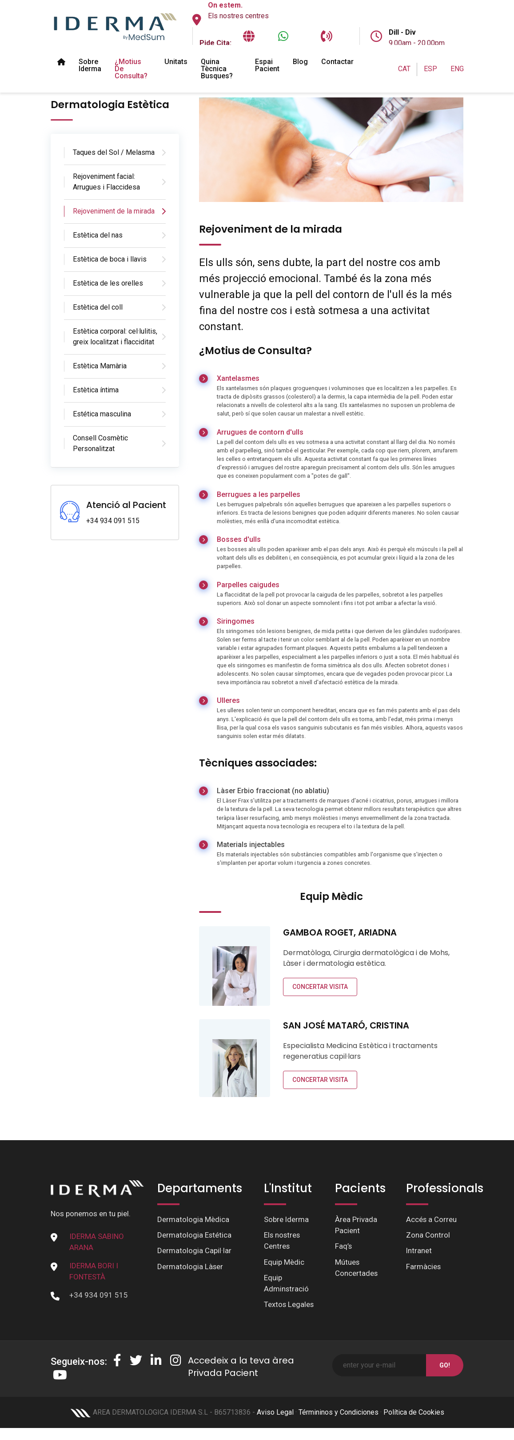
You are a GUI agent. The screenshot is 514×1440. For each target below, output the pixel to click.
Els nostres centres (238, 16)
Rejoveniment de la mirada (114, 211)
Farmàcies (423, 1267)
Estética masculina (102, 414)
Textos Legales (289, 1305)
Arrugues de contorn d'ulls (260, 432)
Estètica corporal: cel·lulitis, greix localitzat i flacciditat (115, 336)
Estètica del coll (98, 307)
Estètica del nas (98, 235)
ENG (457, 69)
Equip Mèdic (284, 1262)
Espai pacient (267, 65)
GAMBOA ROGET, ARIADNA (340, 932)
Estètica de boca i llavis (110, 259)
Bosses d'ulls (239, 539)
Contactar (337, 61)
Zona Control (428, 1235)
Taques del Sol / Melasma (114, 152)
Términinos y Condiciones (339, 1413)
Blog (300, 61)
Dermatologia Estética (194, 1235)
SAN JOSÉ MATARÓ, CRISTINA (346, 1025)
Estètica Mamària (100, 366)
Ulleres (228, 700)
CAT (404, 69)
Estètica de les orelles (108, 283)
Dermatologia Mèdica (193, 1219)
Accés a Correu (431, 1219)
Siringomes (236, 621)
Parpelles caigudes (248, 585)
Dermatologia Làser (190, 1267)
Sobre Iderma (90, 65)
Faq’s (343, 1246)
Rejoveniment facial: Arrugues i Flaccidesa (106, 181)
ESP (430, 69)
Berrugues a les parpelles (258, 494)
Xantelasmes (238, 378)
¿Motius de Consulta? (131, 68)
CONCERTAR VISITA (320, 986)
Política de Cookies (413, 1413)
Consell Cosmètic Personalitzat (100, 443)
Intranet (419, 1250)
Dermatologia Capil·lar (194, 1250)
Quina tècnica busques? (217, 68)
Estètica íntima (96, 390)
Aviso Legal (275, 1413)
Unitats (175, 61)
